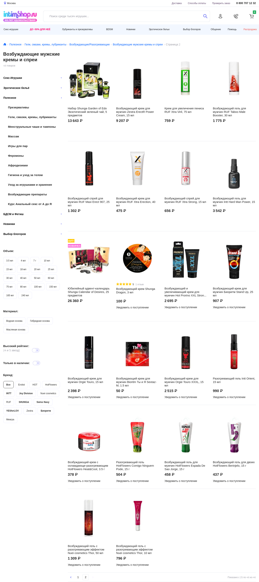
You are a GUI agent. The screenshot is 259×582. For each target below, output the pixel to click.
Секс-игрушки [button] (11, 29)
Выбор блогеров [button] (192, 29)
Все (8, 384)
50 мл (37, 278)
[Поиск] (205, 16)
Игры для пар (18, 146)
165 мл (10, 295)
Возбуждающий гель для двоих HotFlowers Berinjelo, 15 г (234, 463)
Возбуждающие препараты (27, 194)
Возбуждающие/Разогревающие (89, 44)
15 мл (9, 269)
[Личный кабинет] (220, 16)
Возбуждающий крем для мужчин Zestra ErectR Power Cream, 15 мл (135, 112)
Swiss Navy (43, 402)
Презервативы (18, 107)
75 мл (9, 286)
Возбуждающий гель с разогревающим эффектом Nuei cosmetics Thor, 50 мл (86, 549)
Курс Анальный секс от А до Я (30, 204)
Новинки (32, 224)
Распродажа (250, 29)
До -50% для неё (40, 29)
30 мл (9, 278)
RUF (8, 402)
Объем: (8, 250)
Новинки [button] (130, 29)
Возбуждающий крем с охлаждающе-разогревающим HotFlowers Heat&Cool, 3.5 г (88, 465)
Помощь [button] (232, 29)
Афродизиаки (18, 165)
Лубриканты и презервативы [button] (77, 29)
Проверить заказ (221, 3)
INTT (9, 393)
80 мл (23, 286)
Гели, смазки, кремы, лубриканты (45, 44)
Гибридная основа (40, 320)
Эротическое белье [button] (159, 29)
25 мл (51, 269)
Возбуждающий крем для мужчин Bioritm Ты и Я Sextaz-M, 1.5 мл (136, 382)
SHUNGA (24, 402)
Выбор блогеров (32, 234)
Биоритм (46, 410)
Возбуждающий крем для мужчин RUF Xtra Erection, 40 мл (135, 202)
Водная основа (14, 320)
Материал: (10, 311)
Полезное (15, 44)
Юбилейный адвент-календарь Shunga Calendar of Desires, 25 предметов (89, 292)
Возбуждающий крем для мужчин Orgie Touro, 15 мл (85, 380)
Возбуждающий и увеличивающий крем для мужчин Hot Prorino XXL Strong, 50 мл (185, 292)
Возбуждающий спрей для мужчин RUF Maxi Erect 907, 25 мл (89, 202)
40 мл (23, 278)
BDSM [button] (109, 29)
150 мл (53, 286)
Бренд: (8, 375)
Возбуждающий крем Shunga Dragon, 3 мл (135, 290)
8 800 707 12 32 (246, 3)
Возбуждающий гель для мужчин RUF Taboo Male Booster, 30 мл (229, 112)
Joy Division (26, 393)
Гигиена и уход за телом (25, 175)
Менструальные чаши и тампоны (32, 126)
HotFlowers (51, 384)
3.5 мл (9, 260)
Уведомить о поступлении (132, 307)
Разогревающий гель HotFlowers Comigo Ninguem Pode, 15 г (135, 465)
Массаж (13, 136)
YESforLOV (12, 410)
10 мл (47, 260)
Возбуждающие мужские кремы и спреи (138, 44)
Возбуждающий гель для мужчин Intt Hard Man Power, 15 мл (234, 202)
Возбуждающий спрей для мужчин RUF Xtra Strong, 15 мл (185, 200)
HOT (35, 384)
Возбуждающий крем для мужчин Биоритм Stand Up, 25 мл (233, 292)
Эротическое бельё (32, 88)
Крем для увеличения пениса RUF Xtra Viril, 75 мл (184, 110)
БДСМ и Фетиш (32, 214)
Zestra (29, 410)
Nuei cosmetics (48, 393)
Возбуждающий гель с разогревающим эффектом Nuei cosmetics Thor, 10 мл (134, 549)
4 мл (23, 260)
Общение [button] (216, 29)
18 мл (23, 269)
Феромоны (16, 155)
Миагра (10, 419)
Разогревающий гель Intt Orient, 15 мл (234, 380)
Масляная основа (15, 329)
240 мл (25, 295)
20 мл (37, 269)
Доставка (177, 3)
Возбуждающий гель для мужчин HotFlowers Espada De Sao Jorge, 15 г (185, 465)
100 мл (37, 286)
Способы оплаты (197, 3)
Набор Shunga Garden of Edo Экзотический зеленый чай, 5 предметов (87, 112)
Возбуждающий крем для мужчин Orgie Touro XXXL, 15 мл (184, 382)
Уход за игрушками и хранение (30, 184)
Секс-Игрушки (32, 78)
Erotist (21, 384)
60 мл (51, 278)
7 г (34, 260)
